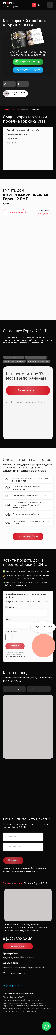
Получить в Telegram (28, 70)
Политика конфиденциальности (18, 1006)
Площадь (9, 620)
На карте (9, 84)
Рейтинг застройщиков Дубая (14, 374)
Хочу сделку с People (28, 549)
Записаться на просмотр (38, 702)
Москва (6, 6)
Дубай (15, 6)
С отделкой (11, 644)
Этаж (7, 632)
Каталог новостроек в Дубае (13, 370)
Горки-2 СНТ (13, 276)
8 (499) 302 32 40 (17, 952)
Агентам (22, 84)
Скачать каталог (28, 403)
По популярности (45, 214)
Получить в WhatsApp (28, 62)
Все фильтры (14, 212)
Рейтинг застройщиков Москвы (38, 374)
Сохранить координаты (14, 702)
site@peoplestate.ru (12, 999)
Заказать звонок (18, 959)
